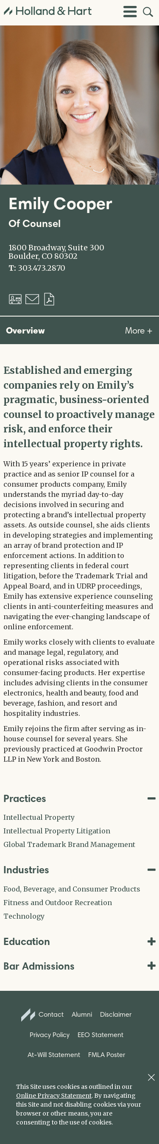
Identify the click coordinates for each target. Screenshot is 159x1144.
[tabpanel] (79, 563)
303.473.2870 (41, 268)
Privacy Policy (50, 1035)
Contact (42, 1015)
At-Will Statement (54, 1055)
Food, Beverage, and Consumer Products (71, 889)
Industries (79, 870)
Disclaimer (115, 1014)
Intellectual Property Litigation (56, 831)
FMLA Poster (106, 1055)
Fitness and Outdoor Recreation (57, 902)
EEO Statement (100, 1035)
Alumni (82, 1014)
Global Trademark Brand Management (69, 844)
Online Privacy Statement (54, 1095)
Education (79, 941)
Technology (24, 916)
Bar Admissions (79, 966)
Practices (79, 798)
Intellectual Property (39, 817)
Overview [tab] (25, 330)
